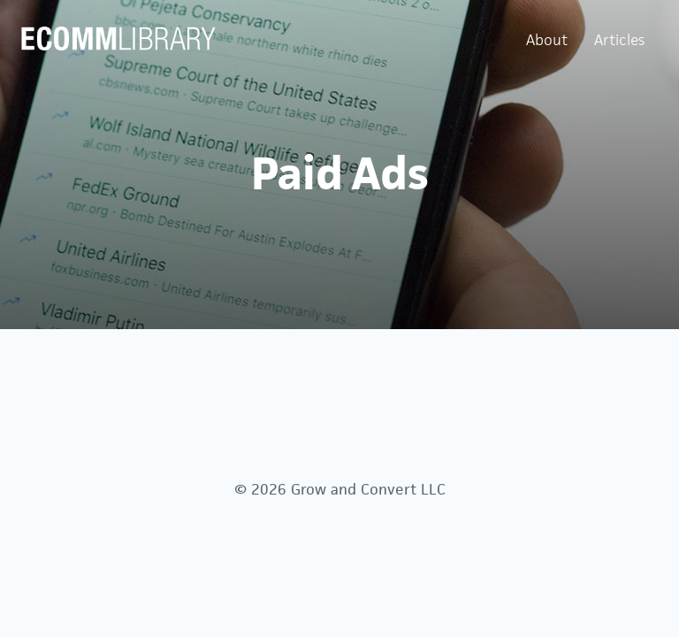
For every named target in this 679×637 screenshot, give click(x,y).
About (547, 40)
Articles (619, 40)
